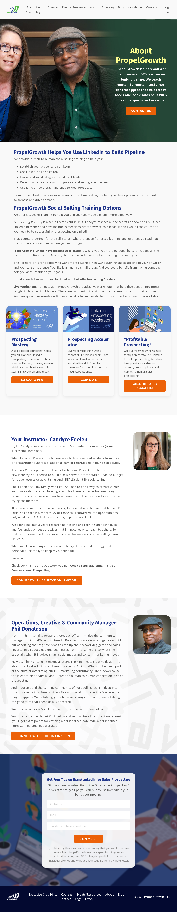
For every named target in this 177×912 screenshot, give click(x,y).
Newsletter (135, 7)
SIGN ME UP (89, 844)
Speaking (108, 7)
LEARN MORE (88, 384)
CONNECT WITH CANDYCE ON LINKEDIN (47, 585)
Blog (121, 7)
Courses (53, 7)
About (94, 7)
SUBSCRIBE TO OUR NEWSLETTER (144, 390)
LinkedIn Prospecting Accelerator (98, 279)
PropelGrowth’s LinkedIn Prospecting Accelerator (49, 250)
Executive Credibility (33, 9)
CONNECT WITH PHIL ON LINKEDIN (43, 740)
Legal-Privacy (84, 904)
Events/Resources (74, 7)
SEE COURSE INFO (32, 384)
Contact (151, 7)
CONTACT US (141, 110)
